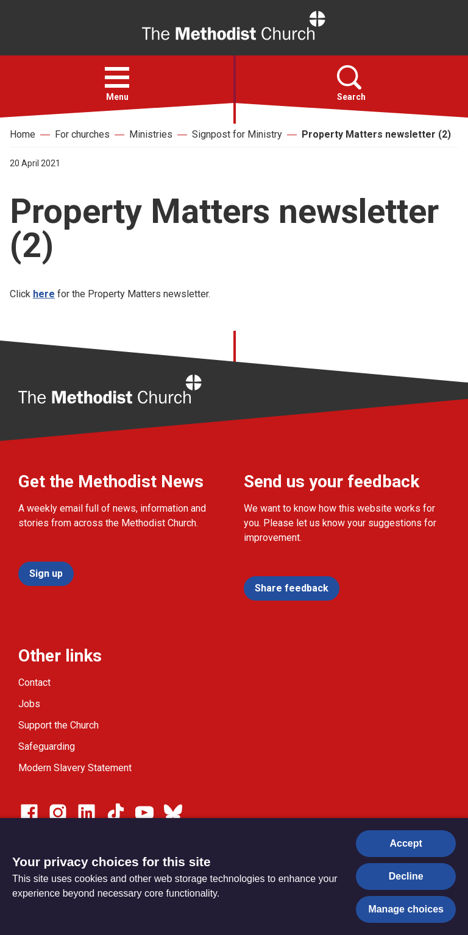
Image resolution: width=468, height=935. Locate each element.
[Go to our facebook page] (29, 813)
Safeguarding (46, 746)
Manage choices (406, 909)
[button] (117, 77)
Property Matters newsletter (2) (376, 134)
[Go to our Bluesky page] (173, 813)
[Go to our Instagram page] (58, 813)
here (44, 294)
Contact (34, 682)
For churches (82, 134)
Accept (406, 843)
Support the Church (58, 725)
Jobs (29, 704)
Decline (406, 876)
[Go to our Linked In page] (87, 813)
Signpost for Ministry (237, 134)
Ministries (150, 134)
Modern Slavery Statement (75, 768)
